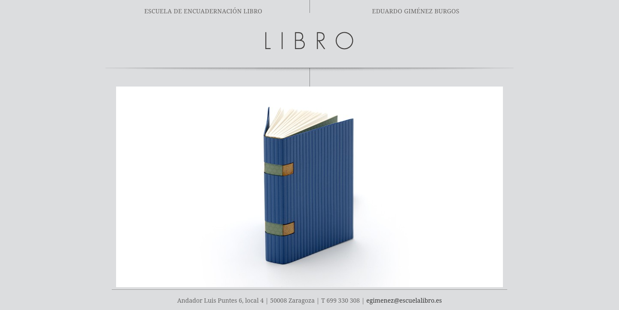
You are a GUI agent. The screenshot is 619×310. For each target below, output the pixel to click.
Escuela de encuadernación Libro (203, 11)
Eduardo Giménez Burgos (416, 11)
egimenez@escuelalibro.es (403, 300)
